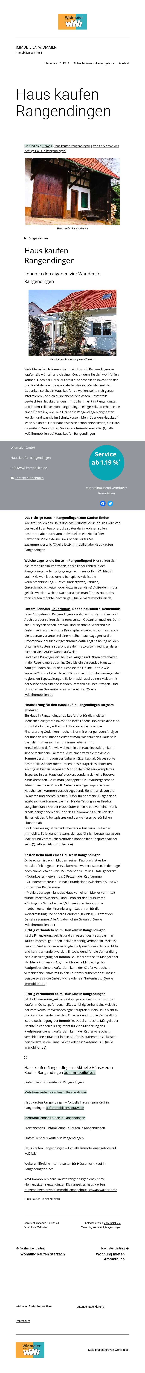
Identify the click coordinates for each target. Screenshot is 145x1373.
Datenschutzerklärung (90, 1306)
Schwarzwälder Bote (102, 1190)
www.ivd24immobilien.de (42, 673)
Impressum (23, 1321)
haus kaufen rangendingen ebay (72, 1179)
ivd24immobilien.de (78, 544)
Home (46, 146)
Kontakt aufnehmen (29, 478)
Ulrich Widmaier (38, 1227)
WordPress (121, 1349)
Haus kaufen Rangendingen (72, 146)
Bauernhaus (61, 609)
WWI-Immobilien (36, 1179)
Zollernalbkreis (112, 1223)
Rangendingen (38, 238)
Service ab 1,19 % (57, 63)
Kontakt (123, 63)
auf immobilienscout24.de (65, 1108)
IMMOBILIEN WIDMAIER (36, 47)
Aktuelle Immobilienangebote (93, 63)
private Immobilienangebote (66, 1190)
